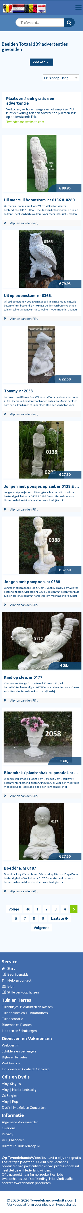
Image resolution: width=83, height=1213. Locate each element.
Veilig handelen (13, 1140)
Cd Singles (9, 1095)
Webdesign (10, 1045)
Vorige (13, 909)
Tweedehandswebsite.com (25, 122)
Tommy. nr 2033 (18, 391)
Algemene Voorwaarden (20, 1122)
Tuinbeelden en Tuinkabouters (25, 1013)
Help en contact (19, 980)
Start (11, 968)
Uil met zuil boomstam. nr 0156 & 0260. (39, 200)
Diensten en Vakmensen (27, 1038)
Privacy (7, 1134)
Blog (11, 986)
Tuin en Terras (16, 1000)
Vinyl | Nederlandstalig (19, 1089)
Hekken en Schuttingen (19, 1030)
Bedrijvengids (17, 974)
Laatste (59, 918)
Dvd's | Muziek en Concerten (24, 1107)
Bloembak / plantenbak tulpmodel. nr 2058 (43, 772)
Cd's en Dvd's (16, 1076)
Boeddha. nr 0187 (20, 868)
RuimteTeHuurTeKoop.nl (21, 1146)
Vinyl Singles (11, 1083)
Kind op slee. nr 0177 (23, 677)
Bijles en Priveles (14, 1057)
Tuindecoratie (12, 1018)
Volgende (41, 928)
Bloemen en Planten (17, 1024)
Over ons (8, 1128)
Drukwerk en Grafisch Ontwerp (26, 1069)
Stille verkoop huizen (23, 992)
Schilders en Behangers (19, 1051)
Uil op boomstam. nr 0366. (28, 295)
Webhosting (11, 1063)
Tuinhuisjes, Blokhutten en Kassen (27, 1007)
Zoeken (40, 62)
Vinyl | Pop (10, 1101)
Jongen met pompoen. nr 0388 (32, 581)
